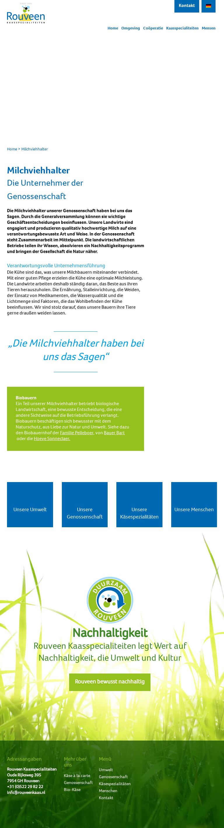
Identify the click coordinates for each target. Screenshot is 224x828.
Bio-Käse (72, 790)
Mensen (209, 29)
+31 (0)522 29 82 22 (25, 787)
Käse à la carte (77, 776)
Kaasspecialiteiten (182, 29)
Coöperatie (153, 29)
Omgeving (130, 29)
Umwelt (106, 770)
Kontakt (187, 6)
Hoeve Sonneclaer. (52, 439)
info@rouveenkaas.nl (26, 793)
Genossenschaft (78, 783)
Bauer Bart (114, 433)
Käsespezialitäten (115, 784)
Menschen (108, 791)
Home (113, 29)
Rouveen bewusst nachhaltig (110, 682)
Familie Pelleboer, (77, 433)
